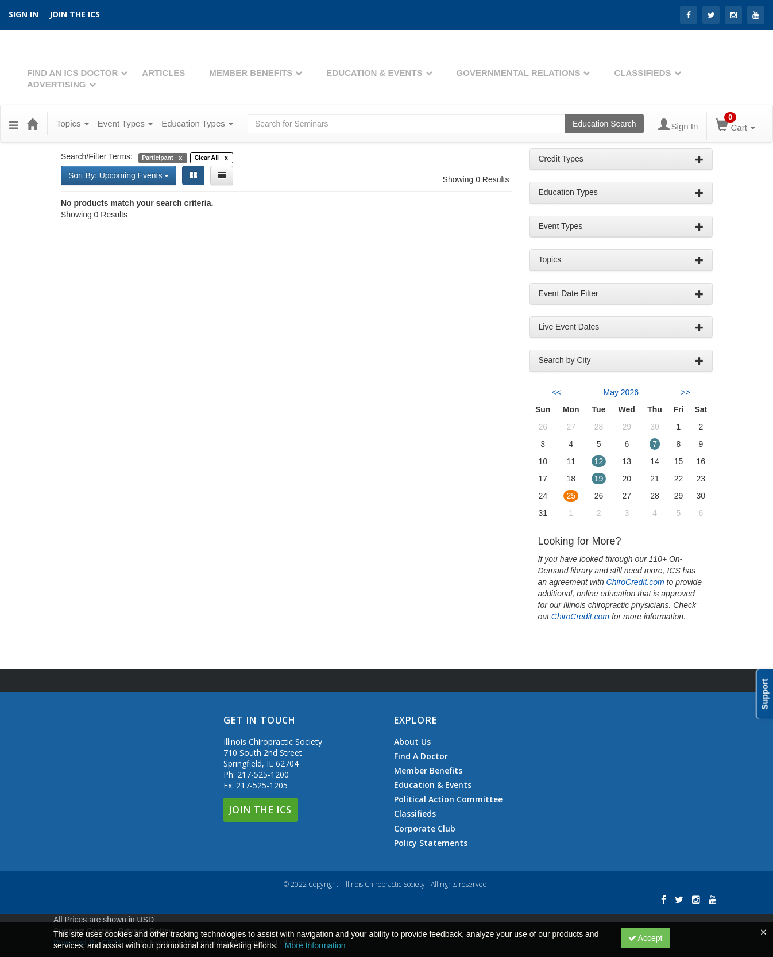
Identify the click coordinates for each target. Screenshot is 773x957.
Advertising (56, 84)
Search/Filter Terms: (97, 156)
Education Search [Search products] (604, 123)
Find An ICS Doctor (72, 73)
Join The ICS (260, 809)
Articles (163, 73)
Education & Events (374, 73)
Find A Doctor (421, 756)
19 (599, 478)
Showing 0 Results (476, 179)
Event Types (125, 123)
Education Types (197, 123)
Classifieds (642, 73)
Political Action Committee (448, 799)
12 (599, 461)
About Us (412, 742)
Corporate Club (424, 829)
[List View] (221, 175)
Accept (645, 938)
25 (570, 495)
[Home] (32, 123)
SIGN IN (23, 14)
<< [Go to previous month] (556, 392)
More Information (315, 945)
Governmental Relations (519, 73)
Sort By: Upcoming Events (118, 175)
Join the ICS (74, 14)
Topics (72, 123)
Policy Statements (430, 842)
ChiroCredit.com (635, 582)
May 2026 (621, 392)
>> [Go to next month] (685, 392)
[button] (13, 123)
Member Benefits (250, 73)
